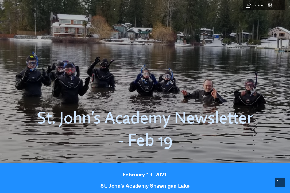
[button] (254, 5)
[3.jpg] (145, 82)
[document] (145, 96)
